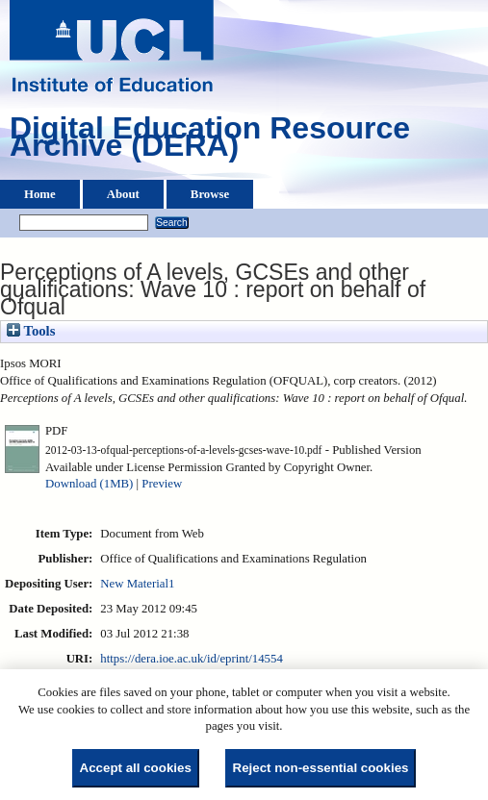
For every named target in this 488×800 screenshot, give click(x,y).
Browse (210, 194)
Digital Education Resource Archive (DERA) (210, 141)
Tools (31, 330)
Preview (161, 483)
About (123, 194)
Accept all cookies (136, 768)
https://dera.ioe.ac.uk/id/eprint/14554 (191, 658)
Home (40, 194)
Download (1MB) (89, 483)
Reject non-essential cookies (321, 768)
